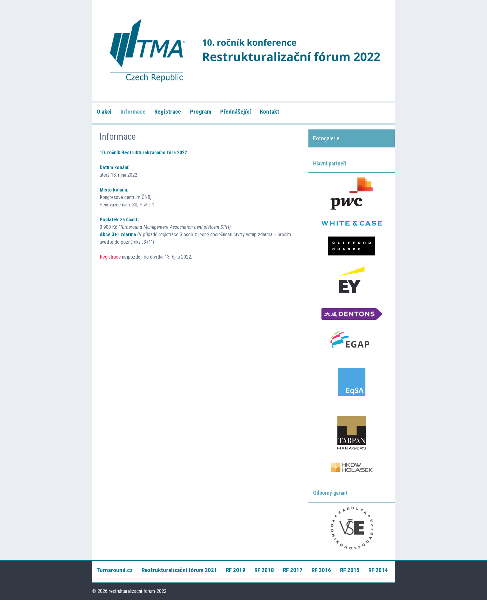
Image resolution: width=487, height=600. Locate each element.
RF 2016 (321, 570)
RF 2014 (378, 570)
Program (200, 111)
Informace (133, 111)
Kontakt (269, 111)
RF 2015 (350, 570)
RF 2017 (293, 570)
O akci (104, 111)
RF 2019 (235, 570)
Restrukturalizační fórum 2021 (179, 570)
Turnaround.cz (115, 570)
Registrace (167, 111)
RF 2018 (264, 570)
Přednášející (235, 111)
